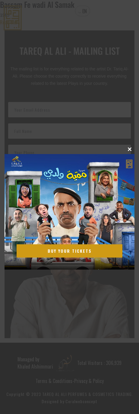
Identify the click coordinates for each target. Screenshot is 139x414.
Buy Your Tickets (70, 251)
